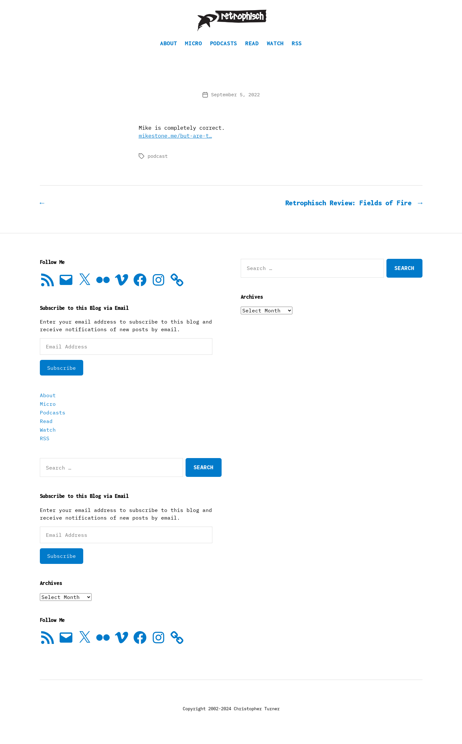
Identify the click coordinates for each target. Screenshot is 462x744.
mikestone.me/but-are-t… (175, 142)
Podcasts (223, 49)
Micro (193, 49)
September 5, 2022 (235, 101)
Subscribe (61, 374)
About (168, 49)
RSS (297, 49)
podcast (158, 162)
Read (252, 49)
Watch (275, 49)
